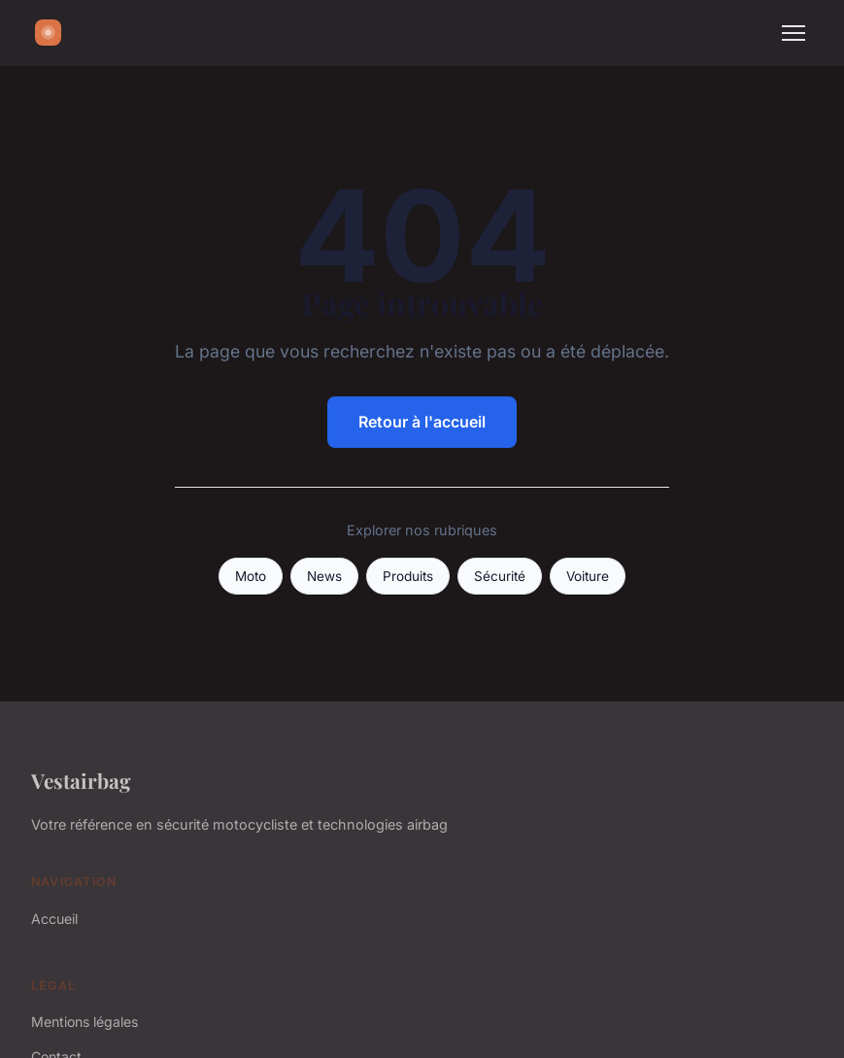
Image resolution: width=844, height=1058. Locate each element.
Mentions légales (84, 1021)
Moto (250, 576)
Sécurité (499, 576)
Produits (408, 576)
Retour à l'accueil (422, 421)
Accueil (54, 918)
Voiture (587, 576)
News (324, 576)
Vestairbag (81, 780)
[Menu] (793, 33)
